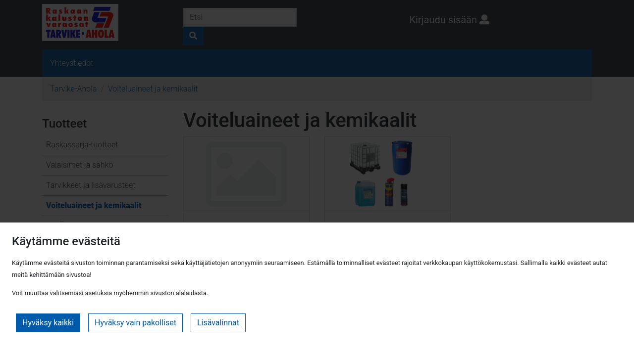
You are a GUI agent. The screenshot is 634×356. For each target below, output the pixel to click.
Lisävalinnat (218, 322)
